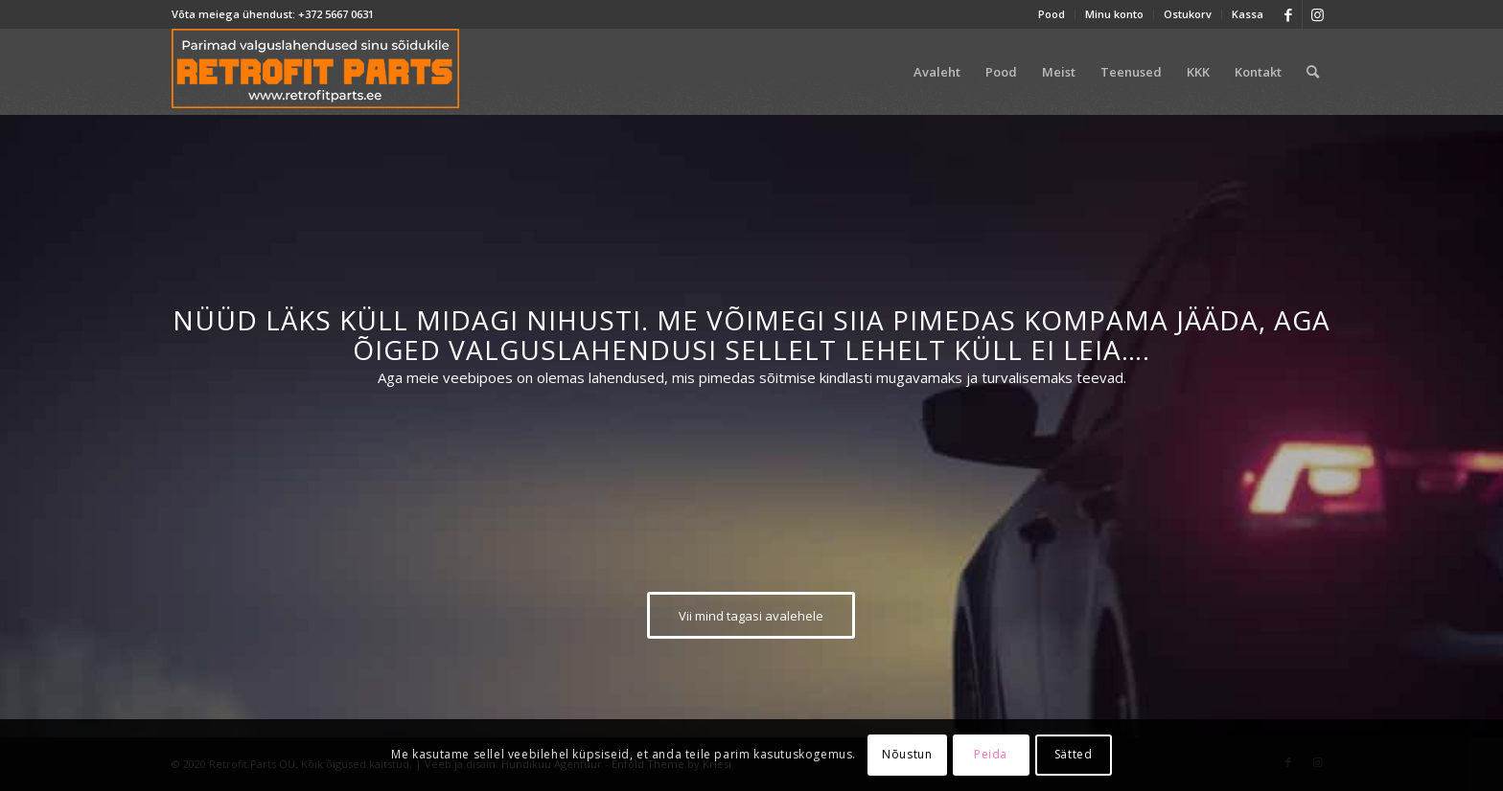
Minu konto (1114, 14)
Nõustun (907, 754)
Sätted (1073, 754)
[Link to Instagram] (1317, 14)
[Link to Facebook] (1288, 14)
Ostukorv (1188, 14)
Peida (990, 754)
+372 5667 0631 (336, 14)
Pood (1051, 14)
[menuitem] (1052, 14)
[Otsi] (1312, 72)
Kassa (1247, 14)
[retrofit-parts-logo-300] (315, 72)
